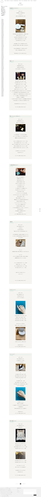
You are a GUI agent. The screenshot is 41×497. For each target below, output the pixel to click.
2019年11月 (2, 89)
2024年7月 (2, 38)
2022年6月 (2, 61)
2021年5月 (2, 73)
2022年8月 (2, 59)
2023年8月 (2, 48)
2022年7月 (2, 60)
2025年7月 (2, 27)
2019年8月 (2, 92)
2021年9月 (2, 69)
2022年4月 (2, 63)
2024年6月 (2, 39)
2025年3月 (2, 31)
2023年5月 (2, 51)
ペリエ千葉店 (2, 14)
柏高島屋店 (2, 15)
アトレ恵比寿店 (2, 12)
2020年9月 (2, 80)
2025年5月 (2, 29)
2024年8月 (2, 37)
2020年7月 (2, 82)
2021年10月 (2, 68)
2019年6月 (2, 94)
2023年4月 (2, 52)
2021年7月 (2, 71)
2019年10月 (2, 90)
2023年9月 (2, 47)
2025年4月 (2, 30)
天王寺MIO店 (2, 7)
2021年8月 (2, 70)
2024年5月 (2, 40)
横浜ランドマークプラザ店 (3, 6)
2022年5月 (2, 62)
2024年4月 (2, 41)
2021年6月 (2, 72)
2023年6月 (2, 50)
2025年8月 (2, 26)
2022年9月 (2, 58)
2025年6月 (2, 28)
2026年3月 (2, 20)
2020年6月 (2, 83)
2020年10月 (2, 79)
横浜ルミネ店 (2, 13)
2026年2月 (2, 21)
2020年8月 (2, 81)
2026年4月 (2, 19)
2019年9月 (2, 91)
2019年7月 (2, 93)
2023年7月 (2, 49)
